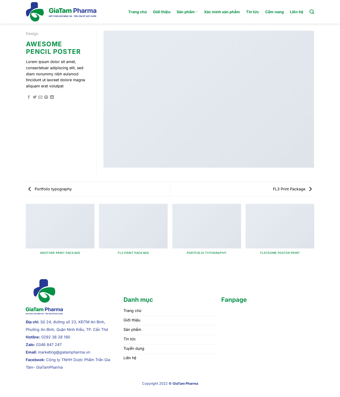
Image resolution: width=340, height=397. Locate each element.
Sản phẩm (187, 11)
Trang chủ (137, 11)
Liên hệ (296, 11)
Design (32, 33)
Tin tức (252, 11)
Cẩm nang (274, 11)
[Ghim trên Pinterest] (46, 97)
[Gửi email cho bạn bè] (40, 97)
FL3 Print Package (292, 189)
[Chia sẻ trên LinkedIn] (52, 97)
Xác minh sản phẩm (222, 11)
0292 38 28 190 (55, 337)
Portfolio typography (50, 189)
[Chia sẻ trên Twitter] (35, 97)
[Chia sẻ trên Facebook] (29, 97)
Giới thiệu (161, 11)
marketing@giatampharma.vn (64, 352)
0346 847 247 (49, 344)
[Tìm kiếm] (312, 12)
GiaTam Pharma (185, 383)
